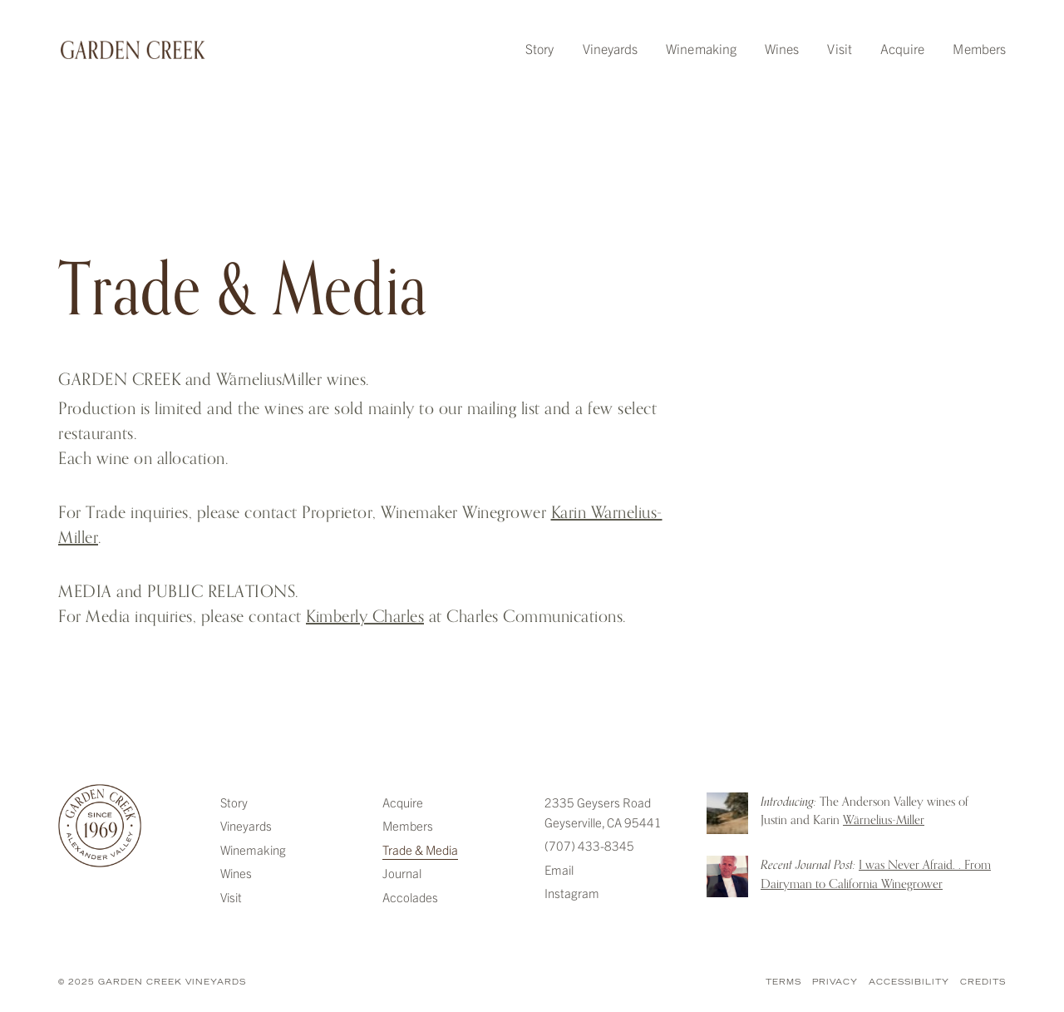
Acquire (902, 48)
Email (559, 869)
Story (539, 48)
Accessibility (909, 982)
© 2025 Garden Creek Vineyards (152, 982)
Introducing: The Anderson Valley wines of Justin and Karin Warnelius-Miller (727, 813)
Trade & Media (420, 849)
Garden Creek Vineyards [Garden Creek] (99, 825)
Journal (401, 873)
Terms (783, 982)
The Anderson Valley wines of (864, 811)
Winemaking (701, 48)
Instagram (571, 893)
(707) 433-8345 (589, 845)
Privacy (835, 982)
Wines (782, 48)
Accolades (410, 897)
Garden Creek (133, 50)
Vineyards (610, 48)
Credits (983, 982)
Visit (839, 48)
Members (979, 48)
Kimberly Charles (365, 616)
